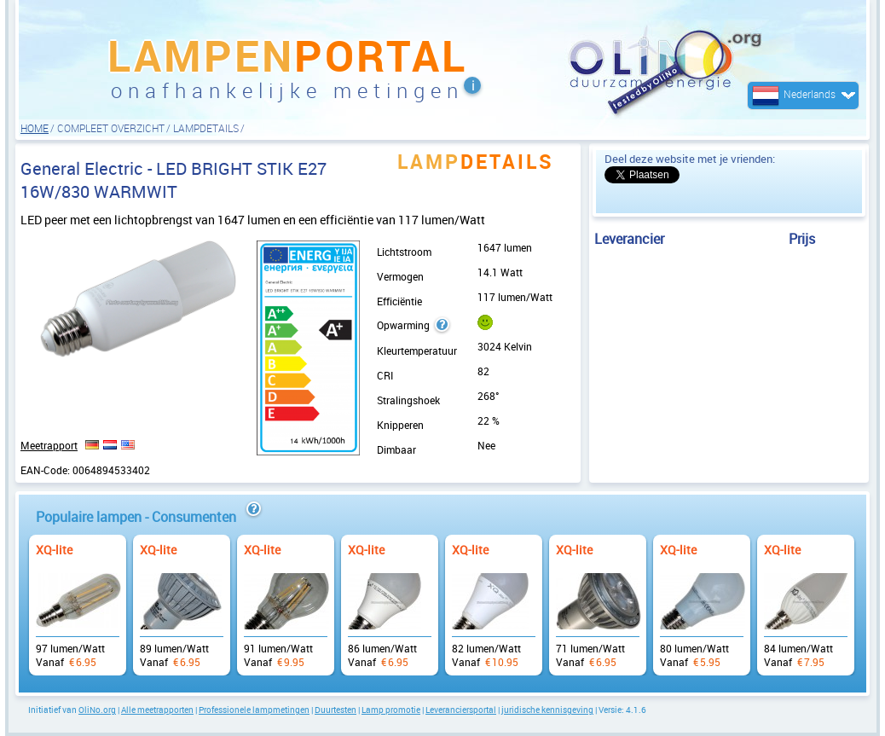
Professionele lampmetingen (254, 710)
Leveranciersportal (460, 710)
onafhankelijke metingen (287, 90)
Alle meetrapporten (157, 710)
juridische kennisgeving (547, 710)
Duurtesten (335, 710)
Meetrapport (49, 445)
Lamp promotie (391, 710)
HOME (34, 128)
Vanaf (77, 596)
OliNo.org (97, 710)
